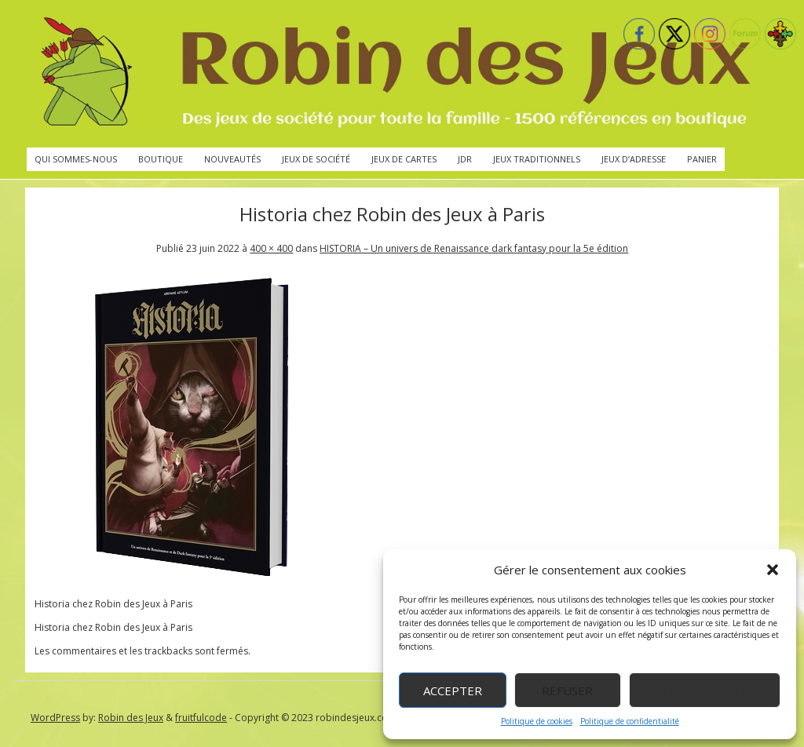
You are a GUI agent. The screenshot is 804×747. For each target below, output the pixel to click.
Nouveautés (232, 159)
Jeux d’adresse (633, 159)
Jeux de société (316, 159)
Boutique (160, 159)
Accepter (452, 690)
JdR (465, 159)
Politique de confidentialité (629, 721)
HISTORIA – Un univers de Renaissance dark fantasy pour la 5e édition (474, 248)
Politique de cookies (536, 721)
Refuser (567, 690)
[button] (772, 570)
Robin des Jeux (130, 717)
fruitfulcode (201, 717)
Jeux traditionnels (536, 159)
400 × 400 (271, 248)
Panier (702, 159)
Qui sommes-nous (76, 159)
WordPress (55, 717)
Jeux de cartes (404, 159)
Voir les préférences (705, 690)
